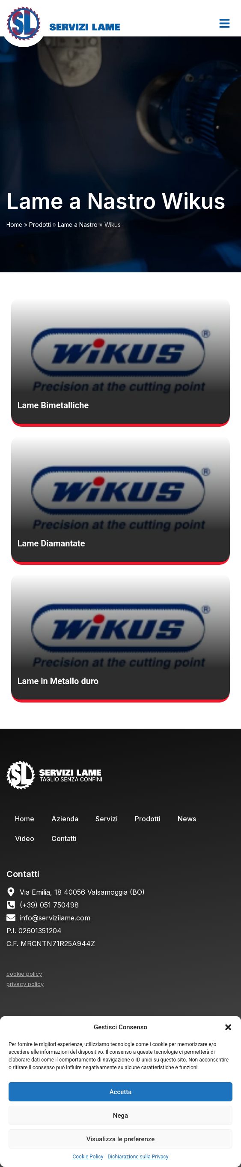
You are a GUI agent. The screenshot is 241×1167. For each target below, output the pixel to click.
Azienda (64, 818)
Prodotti (40, 224)
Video (24, 838)
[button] (228, 1027)
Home (14, 224)
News (187, 818)
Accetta (121, 1092)
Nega (120, 1115)
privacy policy (25, 983)
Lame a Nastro (78, 224)
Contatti (64, 838)
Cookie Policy (87, 1157)
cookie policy (24, 973)
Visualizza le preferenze (120, 1139)
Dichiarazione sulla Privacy (137, 1157)
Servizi (106, 818)
